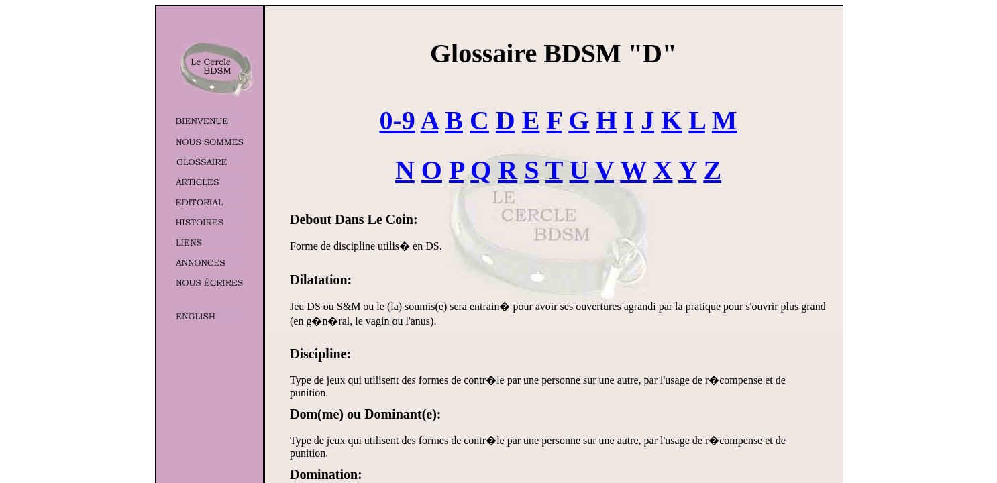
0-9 (397, 120)
